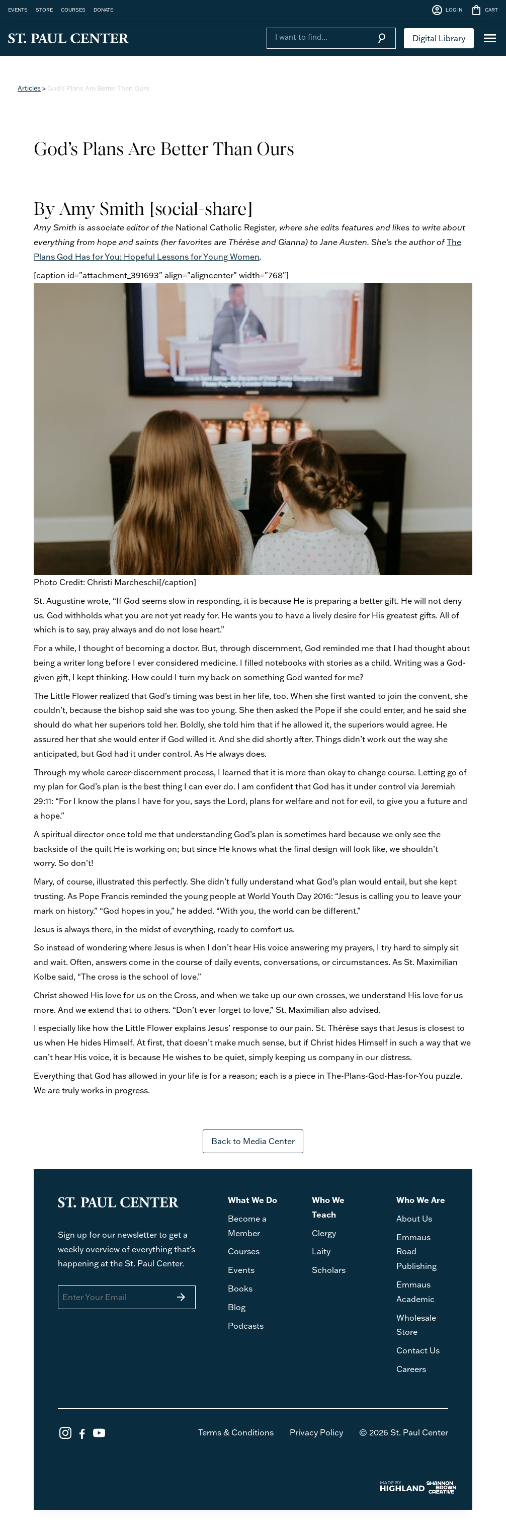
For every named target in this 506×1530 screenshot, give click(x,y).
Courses (244, 1251)
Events (241, 1270)
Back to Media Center (253, 1141)
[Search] (317, 37)
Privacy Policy (316, 1432)
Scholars (329, 1270)
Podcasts (246, 1326)
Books (240, 1288)
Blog (236, 1307)
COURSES (73, 10)
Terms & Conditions (236, 1432)
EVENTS (18, 10)
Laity (321, 1251)
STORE (44, 10)
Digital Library (438, 38)
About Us (414, 1219)
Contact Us (418, 1350)
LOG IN (446, 10)
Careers (411, 1369)
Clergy (324, 1233)
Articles (29, 88)
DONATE (103, 10)
